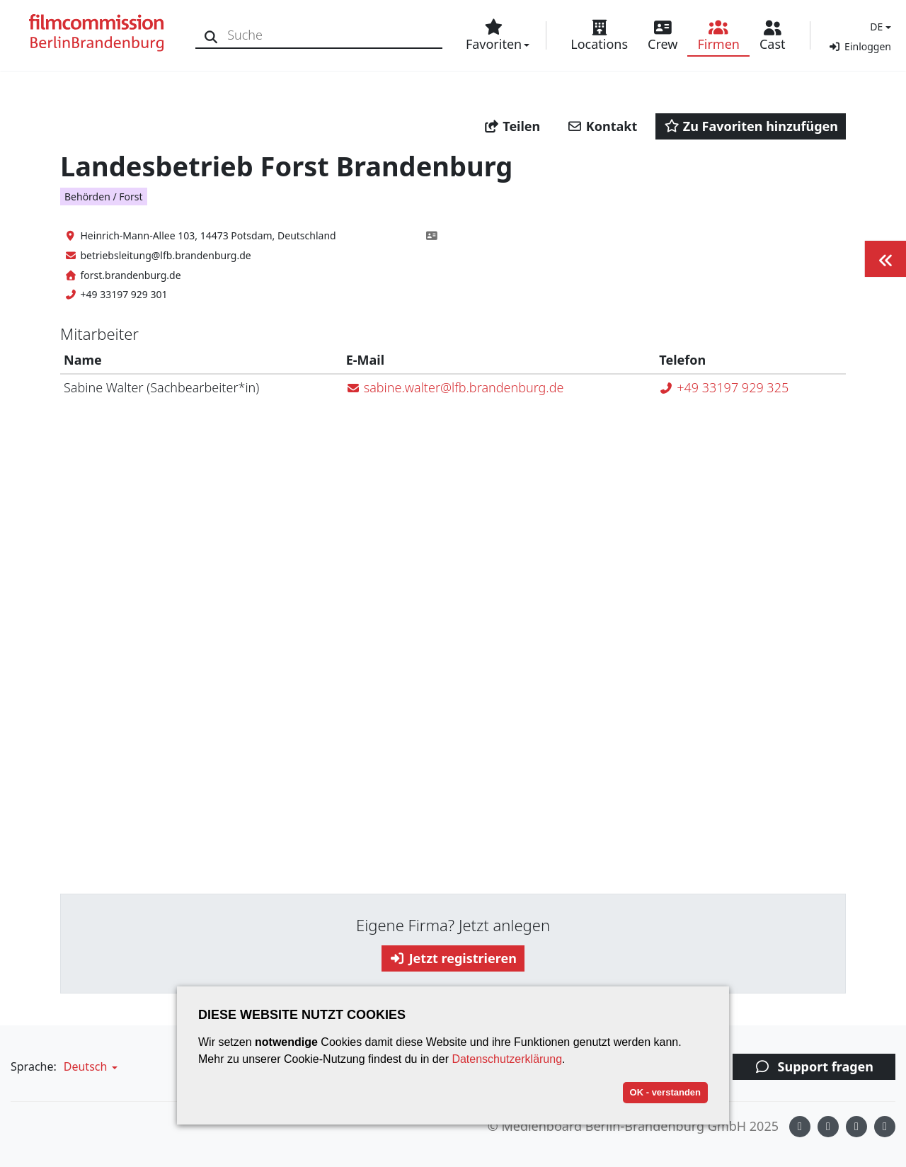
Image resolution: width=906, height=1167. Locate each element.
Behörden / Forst (103, 196)
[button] (878, 26)
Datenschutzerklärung (507, 1059)
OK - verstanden (665, 1092)
